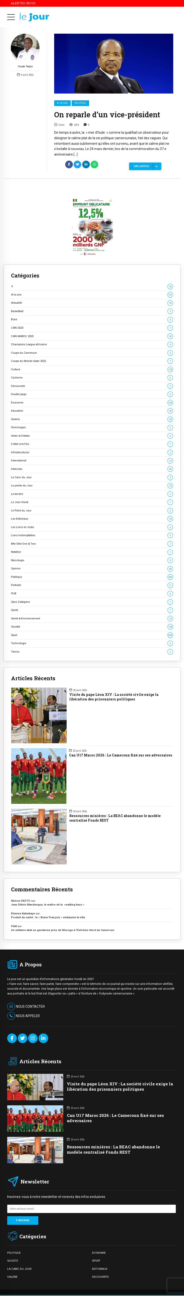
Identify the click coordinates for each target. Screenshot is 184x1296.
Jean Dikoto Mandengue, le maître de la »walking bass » (48, 904)
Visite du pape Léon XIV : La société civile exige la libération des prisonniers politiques (113, 696)
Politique (80, 103)
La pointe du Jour (92, 485)
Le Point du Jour (92, 510)
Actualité (92, 303)
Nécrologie (92, 560)
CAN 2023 (92, 328)
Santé (92, 610)
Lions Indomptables (92, 535)
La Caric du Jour (92, 477)
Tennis (92, 652)
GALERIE (12, 1276)
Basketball (92, 311)
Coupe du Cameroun (92, 353)
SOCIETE (12, 1260)
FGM (14, 926)
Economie (92, 402)
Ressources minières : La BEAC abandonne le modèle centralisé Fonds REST (115, 818)
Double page (92, 394)
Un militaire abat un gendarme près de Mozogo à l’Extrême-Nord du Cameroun (63, 930)
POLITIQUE (14, 1252)
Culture (92, 369)
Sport (92, 635)
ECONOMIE (99, 1252)
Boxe (92, 319)
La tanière (92, 494)
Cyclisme (92, 377)
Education (92, 411)
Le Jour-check (92, 502)
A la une (62, 103)
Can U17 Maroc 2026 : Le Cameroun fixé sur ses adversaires (120, 755)
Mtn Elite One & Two (92, 544)
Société (92, 627)
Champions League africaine (92, 344)
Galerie (92, 419)
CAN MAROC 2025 (92, 336)
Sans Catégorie (92, 602)
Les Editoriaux (92, 519)
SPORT (96, 1260)
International (92, 460)
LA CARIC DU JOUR (19, 1269)
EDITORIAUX (99, 1269)
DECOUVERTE (100, 1276)
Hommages (92, 427)
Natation (92, 552)
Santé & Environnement (92, 618)
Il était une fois (92, 444)
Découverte (92, 386)
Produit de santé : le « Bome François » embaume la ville (48, 917)
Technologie (92, 643)
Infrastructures (92, 452)
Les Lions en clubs (92, 527)
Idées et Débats (92, 436)
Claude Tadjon (25, 51)
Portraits (92, 585)
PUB (92, 593)
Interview (92, 469)
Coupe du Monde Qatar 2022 (92, 361)
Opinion (92, 568)
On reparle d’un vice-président (107, 115)
